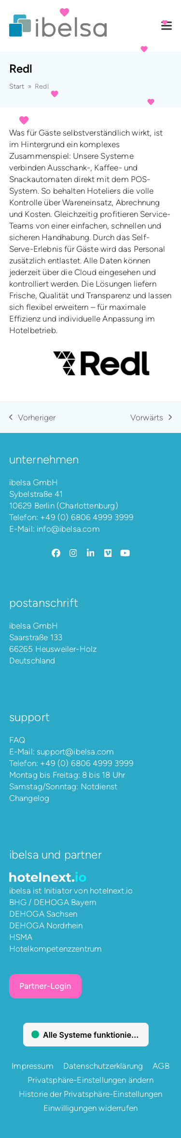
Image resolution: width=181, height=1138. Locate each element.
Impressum (33, 1066)
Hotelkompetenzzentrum (55, 948)
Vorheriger (32, 418)
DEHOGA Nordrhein (46, 925)
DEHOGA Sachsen (43, 914)
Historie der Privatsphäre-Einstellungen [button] (91, 1094)
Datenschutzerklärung (103, 1066)
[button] (166, 26)
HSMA (21, 937)
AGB (161, 1066)
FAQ (17, 740)
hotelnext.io (111, 890)
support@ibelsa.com (75, 751)
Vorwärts (151, 418)
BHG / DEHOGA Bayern (52, 902)
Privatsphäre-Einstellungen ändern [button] (90, 1080)
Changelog (29, 798)
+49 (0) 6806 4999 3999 (87, 517)
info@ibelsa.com (68, 529)
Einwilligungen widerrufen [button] (90, 1108)
